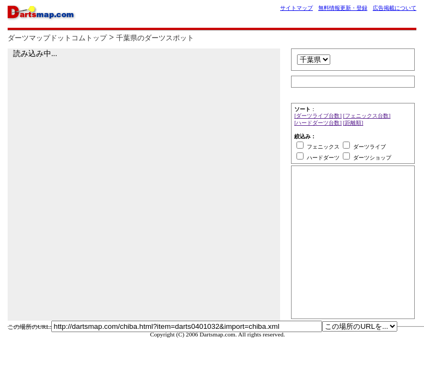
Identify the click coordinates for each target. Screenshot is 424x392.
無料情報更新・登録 (342, 8)
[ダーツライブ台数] (318, 116)
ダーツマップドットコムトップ (57, 38)
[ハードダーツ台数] (318, 123)
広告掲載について (394, 8)
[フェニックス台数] (367, 116)
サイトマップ (296, 8)
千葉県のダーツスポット (155, 38)
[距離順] (353, 123)
